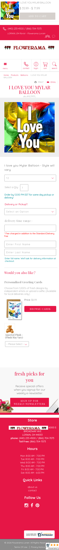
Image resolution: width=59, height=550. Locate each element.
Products (14, 75)
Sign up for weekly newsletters (29, 402)
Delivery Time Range (18, 221)
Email (51, 82)
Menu (5, 68)
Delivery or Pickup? (16, 204)
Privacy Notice (38, 547)
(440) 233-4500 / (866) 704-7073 (25, 28)
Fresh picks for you (29, 382)
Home (6, 75)
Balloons (24, 75)
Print (39, 82)
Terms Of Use (20, 547)
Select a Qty (11, 187)
